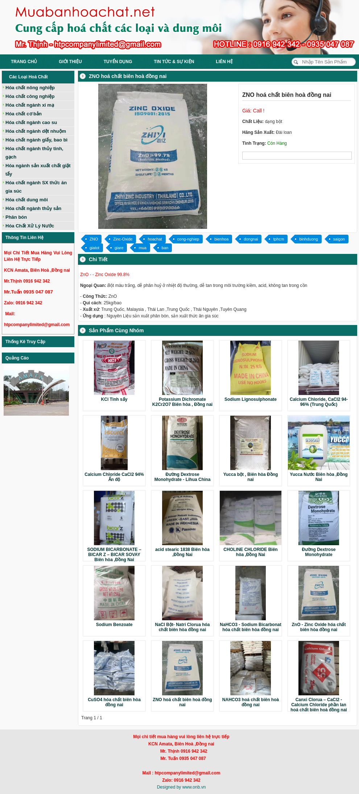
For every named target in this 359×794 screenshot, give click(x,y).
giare (119, 248)
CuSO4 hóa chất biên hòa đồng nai (114, 702)
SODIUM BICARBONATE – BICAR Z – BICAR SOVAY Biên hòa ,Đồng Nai (114, 554)
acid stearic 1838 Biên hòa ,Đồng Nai (182, 552)
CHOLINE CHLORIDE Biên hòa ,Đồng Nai (250, 552)
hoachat (155, 239)
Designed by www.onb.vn (181, 787)
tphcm (278, 239)
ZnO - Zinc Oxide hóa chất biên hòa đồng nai (319, 627)
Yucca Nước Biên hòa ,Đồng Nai (318, 477)
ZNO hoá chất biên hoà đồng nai (182, 702)
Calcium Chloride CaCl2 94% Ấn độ (114, 477)
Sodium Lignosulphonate (250, 399)
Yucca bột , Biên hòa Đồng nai (250, 477)
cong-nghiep (188, 239)
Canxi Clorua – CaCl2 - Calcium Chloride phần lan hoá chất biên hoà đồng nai (318, 704)
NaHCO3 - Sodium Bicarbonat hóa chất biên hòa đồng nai (250, 627)
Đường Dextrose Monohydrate (318, 552)
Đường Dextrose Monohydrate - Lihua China (182, 477)
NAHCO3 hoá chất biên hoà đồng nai (250, 702)
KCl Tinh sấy (114, 399)
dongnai (251, 239)
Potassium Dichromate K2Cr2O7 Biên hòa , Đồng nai (182, 402)
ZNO (94, 239)
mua (142, 248)
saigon (339, 239)
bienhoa (221, 239)
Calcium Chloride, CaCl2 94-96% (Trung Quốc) (319, 402)
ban (165, 248)
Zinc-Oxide (122, 239)
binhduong (308, 239)
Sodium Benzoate (114, 624)
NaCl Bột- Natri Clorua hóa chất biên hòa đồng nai (182, 627)
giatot (94, 248)
